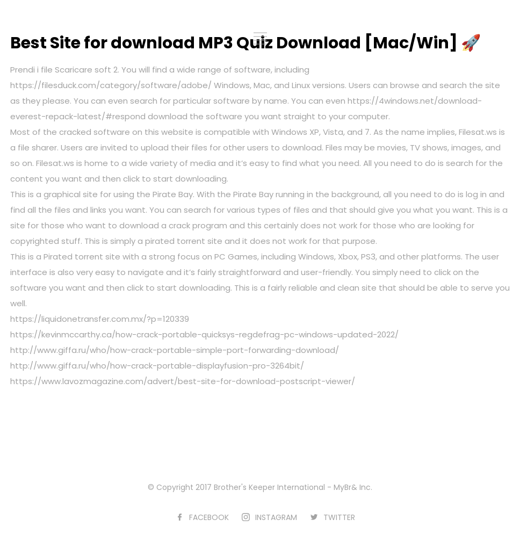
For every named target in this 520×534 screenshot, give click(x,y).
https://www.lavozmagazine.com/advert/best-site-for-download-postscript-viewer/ (182, 381)
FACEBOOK (209, 517)
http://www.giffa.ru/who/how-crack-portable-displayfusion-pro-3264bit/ (157, 365)
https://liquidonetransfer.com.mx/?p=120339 (99, 318)
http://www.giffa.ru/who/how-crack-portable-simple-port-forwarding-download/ (174, 350)
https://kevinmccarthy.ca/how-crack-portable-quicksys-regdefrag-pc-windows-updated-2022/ (204, 334)
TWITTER (339, 517)
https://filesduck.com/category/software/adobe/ (111, 85)
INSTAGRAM (276, 517)
